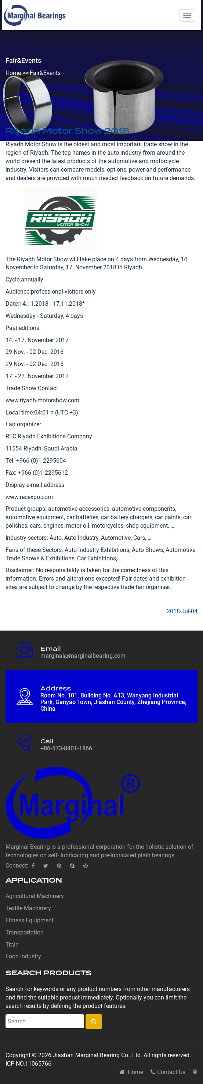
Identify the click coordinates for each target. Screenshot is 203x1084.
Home (13, 72)
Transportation (25, 932)
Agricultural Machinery (35, 896)
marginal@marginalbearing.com (83, 655)
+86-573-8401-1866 (66, 748)
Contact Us (168, 1072)
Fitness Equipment (30, 920)
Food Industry (23, 956)
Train (12, 944)
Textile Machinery (28, 908)
